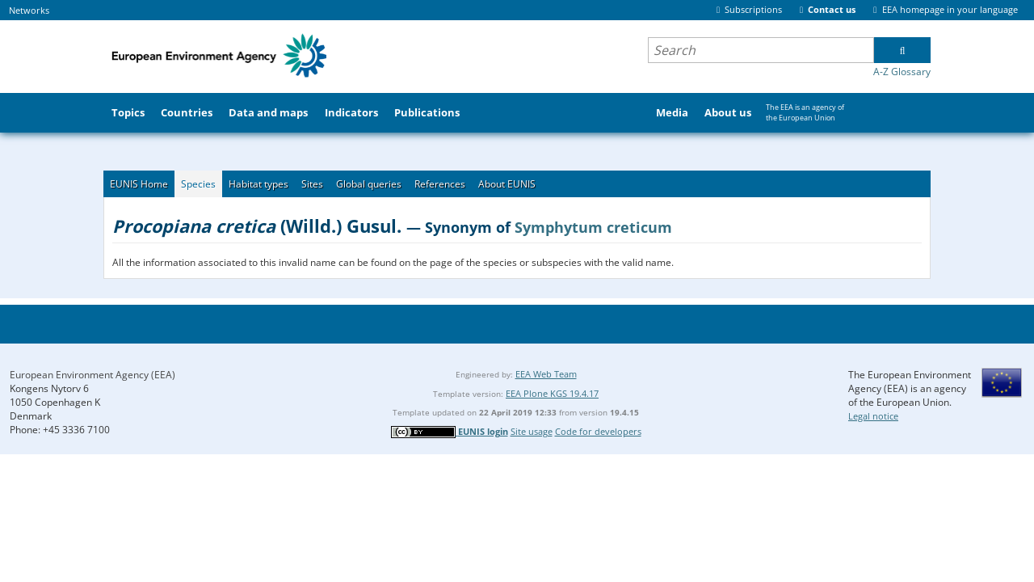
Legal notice (873, 416)
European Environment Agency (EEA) (92, 375)
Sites (312, 184)
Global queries (368, 184)
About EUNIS (507, 184)
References (439, 184)
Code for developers (598, 431)
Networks (29, 10)
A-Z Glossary (902, 71)
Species (198, 184)
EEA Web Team (546, 374)
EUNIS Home (139, 184)
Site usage (532, 431)
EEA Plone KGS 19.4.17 (552, 393)
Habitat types (258, 184)
